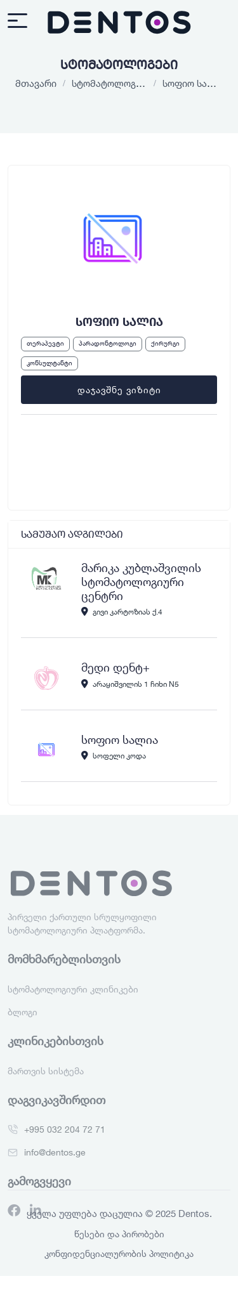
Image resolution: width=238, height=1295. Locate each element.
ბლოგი (22, 1022)
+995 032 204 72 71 (64, 1140)
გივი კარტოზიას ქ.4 (121, 611)
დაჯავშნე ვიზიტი (119, 389)
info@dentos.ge (55, 1162)
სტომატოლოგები (112, 83)
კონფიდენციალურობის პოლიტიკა (119, 1253)
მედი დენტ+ (115, 667)
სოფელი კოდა (113, 755)
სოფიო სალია (119, 739)
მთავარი (35, 83)
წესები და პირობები (119, 1233)
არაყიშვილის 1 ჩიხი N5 (130, 684)
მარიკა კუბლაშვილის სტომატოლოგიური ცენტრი (141, 581)
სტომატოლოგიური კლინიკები (73, 999)
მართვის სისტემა (46, 1081)
